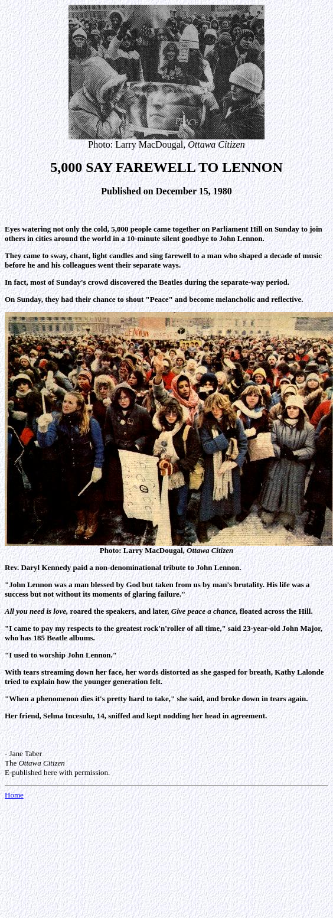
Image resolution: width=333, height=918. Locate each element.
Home (14, 794)
